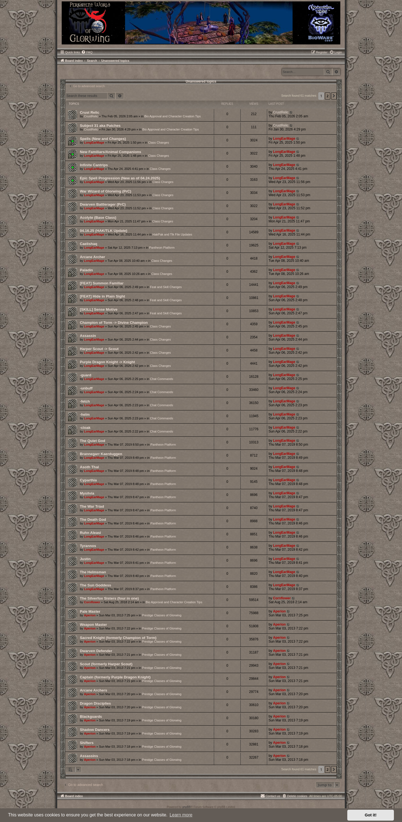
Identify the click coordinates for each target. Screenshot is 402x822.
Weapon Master (93, 625)
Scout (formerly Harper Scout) (106, 664)
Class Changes (158, 142)
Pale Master (90, 611)
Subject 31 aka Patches (100, 125)
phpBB (186, 807)
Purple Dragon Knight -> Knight (107, 362)
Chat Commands (161, 379)
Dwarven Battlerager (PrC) (103, 204)
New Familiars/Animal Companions (110, 152)
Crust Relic (89, 112)
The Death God (93, 519)
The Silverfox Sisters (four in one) (109, 598)
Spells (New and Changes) (103, 139)
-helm (85, 414)
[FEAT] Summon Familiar (102, 283)
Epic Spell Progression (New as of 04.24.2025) (120, 178)
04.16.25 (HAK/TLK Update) (103, 231)
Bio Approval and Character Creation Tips (172, 116)
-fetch (85, 401)
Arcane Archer (92, 257)
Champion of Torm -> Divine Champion (114, 322)
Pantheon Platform (161, 247)
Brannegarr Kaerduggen (101, 454)
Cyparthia (88, 480)
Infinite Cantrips (94, 165)
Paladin (86, 270)
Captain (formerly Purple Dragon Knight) (115, 677)
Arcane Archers (93, 690)
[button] (334, 95)
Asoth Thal (89, 467)
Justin (85, 559)
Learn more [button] (180, 815)
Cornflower (92, 602)
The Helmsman (93, 572)
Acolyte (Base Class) (98, 217)
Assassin (88, 336)
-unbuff (86, 388)
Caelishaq (88, 244)
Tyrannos (88, 546)
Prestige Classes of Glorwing (161, 615)
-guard (85, 375)
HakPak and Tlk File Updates (172, 234)
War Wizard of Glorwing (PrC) (105, 191)
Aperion (90, 615)
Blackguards (91, 716)
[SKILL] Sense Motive (99, 309)
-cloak (85, 428)
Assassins (89, 756)
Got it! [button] (371, 815)
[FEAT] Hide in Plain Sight (102, 296)
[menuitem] (86, 52)
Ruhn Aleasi (90, 533)
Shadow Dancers (94, 730)
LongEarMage (94, 142)
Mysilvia (87, 493)
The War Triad (92, 506)
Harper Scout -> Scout (99, 349)
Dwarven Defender (96, 651)
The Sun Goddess (95, 585)
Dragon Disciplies (95, 703)
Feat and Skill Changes (166, 287)
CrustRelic (91, 116)
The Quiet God (92, 441)
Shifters (87, 743)
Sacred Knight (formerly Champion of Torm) (118, 638)
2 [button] (328, 95)
